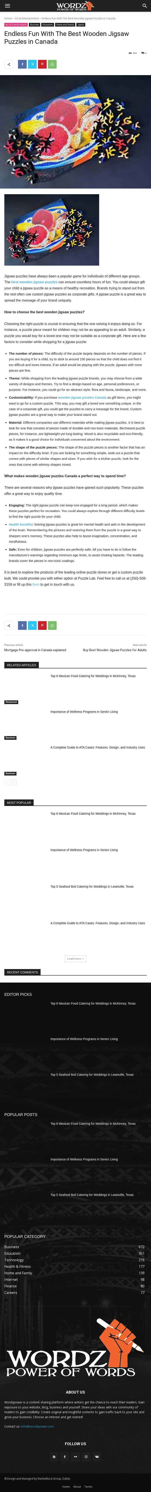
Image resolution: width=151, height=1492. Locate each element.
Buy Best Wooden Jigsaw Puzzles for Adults (115, 650)
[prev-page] (7, 783)
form (36, 584)
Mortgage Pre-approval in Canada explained (35, 650)
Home (8, 18)
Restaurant (11, 702)
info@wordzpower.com (37, 1426)
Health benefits (20, 524)
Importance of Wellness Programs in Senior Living (84, 711)
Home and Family (65, 25)
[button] (7, 6)
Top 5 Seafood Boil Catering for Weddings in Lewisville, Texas (92, 886)
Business (34, 25)
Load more (75, 959)
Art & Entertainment (27, 18)
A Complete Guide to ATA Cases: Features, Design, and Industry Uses (98, 747)
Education (47, 25)
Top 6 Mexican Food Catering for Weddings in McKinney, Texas (93, 676)
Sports (80, 25)
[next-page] (14, 783)
